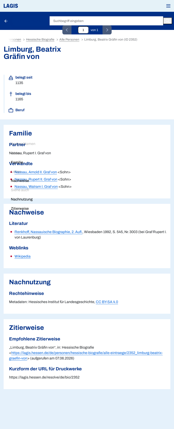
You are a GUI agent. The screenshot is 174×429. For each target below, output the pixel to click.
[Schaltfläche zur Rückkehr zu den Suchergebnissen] (6, 20)
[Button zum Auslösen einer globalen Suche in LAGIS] (167, 20)
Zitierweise (20, 208)
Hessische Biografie (30, 21)
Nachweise (20, 181)
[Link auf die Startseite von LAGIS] (26, 6)
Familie (17, 162)
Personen (14, 39)
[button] (168, 6)
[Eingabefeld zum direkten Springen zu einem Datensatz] (83, 30)
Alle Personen (69, 39)
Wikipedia (22, 256)
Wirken (16, 153)
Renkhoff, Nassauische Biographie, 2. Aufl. (48, 232)
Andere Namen (23, 144)
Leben (16, 172)
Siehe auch (20, 190)
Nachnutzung (22, 199)
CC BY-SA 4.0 (107, 302)
